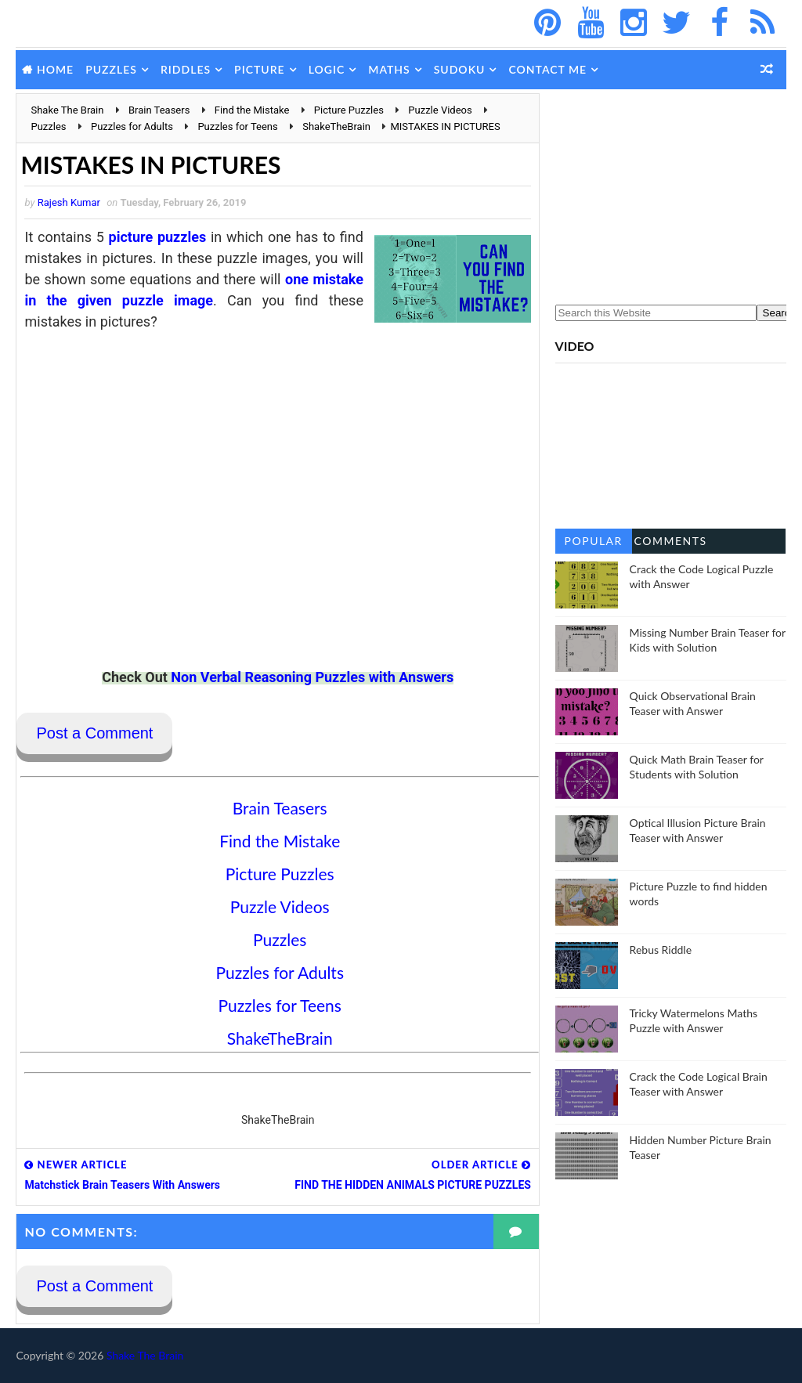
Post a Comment (94, 733)
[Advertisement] (670, 191)
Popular (594, 540)
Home (55, 69)
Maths (389, 69)
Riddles (186, 69)
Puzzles (111, 69)
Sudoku (460, 69)
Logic (327, 69)
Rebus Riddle (661, 949)
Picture (259, 69)
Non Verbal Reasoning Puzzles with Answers (312, 677)
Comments (670, 540)
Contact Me (547, 69)
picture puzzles (158, 237)
